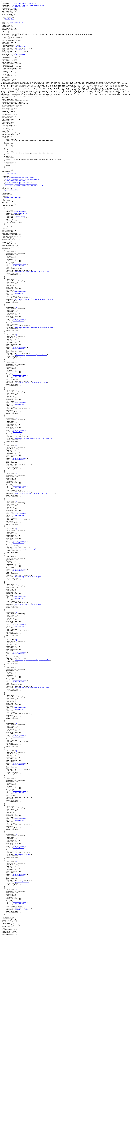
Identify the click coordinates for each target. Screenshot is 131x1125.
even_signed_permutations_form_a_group (19, 213)
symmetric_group (20, 254)
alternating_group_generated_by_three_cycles (22, 215)
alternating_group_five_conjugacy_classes (21, 220)
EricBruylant (9, 23)
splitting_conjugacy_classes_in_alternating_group (24, 222)
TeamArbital (17, 518)
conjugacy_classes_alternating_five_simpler (32, 326)
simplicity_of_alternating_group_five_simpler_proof (35, 525)
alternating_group (16, 26)
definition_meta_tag (12, 237)
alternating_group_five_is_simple (17, 219)
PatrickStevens (20, 56)
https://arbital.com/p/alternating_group (28, 6)
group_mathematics (11, 228)
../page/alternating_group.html (23, 4)
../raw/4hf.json (19, 8)
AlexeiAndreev (19, 65)
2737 (14, 10)
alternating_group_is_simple (15, 217)
